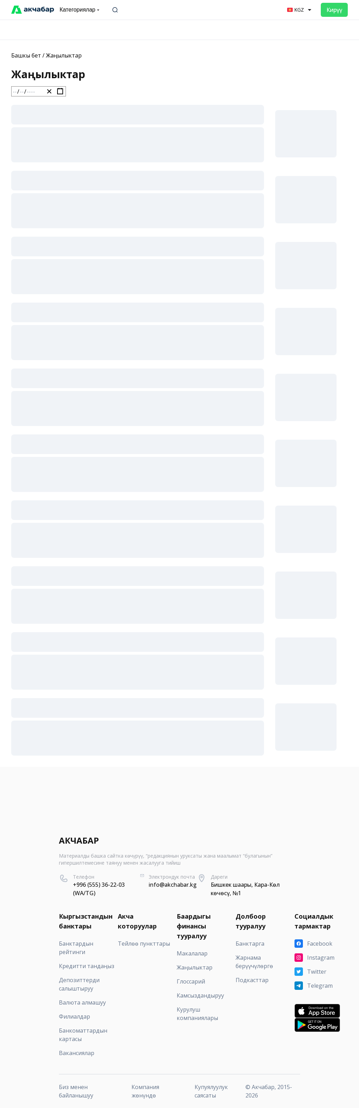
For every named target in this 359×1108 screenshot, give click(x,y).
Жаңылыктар (64, 55)
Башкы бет (26, 55)
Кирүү (334, 10)
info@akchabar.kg (173, 885)
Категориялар (80, 10)
